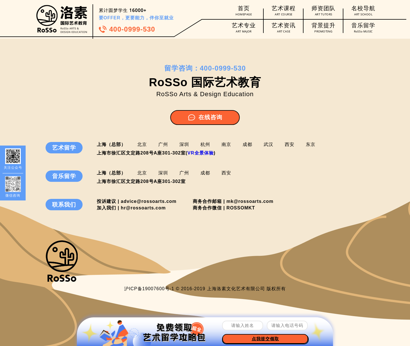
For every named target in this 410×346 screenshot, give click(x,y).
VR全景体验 (200, 153)
